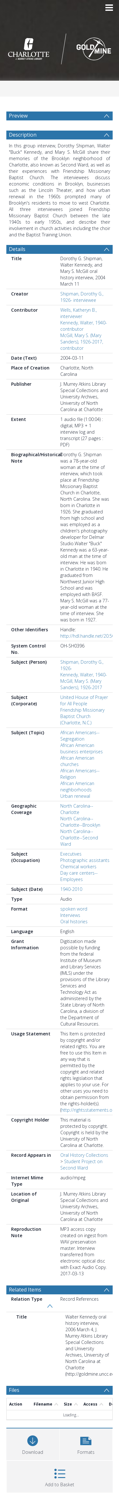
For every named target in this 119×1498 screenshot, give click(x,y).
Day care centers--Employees (79, 876)
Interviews (70, 915)
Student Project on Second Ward (81, 1164)
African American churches (77, 761)
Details (17, 249)
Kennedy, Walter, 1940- (83, 675)
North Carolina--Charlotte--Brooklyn (80, 822)
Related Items (25, 1289)
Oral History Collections (84, 1155)
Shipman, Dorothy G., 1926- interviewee (81, 297)
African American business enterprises (81, 748)
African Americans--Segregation (80, 735)
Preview (18, 115)
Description (22, 134)
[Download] (32, 1443)
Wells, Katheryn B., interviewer (78, 313)
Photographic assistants (84, 860)
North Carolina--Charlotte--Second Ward (79, 837)
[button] (86, 1443)
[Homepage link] (60, 47)
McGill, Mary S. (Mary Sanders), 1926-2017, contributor (81, 341)
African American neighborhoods (77, 786)
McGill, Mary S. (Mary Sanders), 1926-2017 (81, 684)
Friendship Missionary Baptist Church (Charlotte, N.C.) (82, 716)
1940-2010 (71, 889)
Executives (71, 854)
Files (14, 1389)
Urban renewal (75, 796)
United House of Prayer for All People (84, 700)
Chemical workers (78, 867)
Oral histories (74, 921)
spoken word (73, 909)
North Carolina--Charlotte (76, 809)
